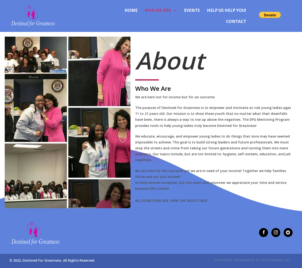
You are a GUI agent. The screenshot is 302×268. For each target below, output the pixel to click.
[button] (263, 232)
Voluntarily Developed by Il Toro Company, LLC (252, 260)
